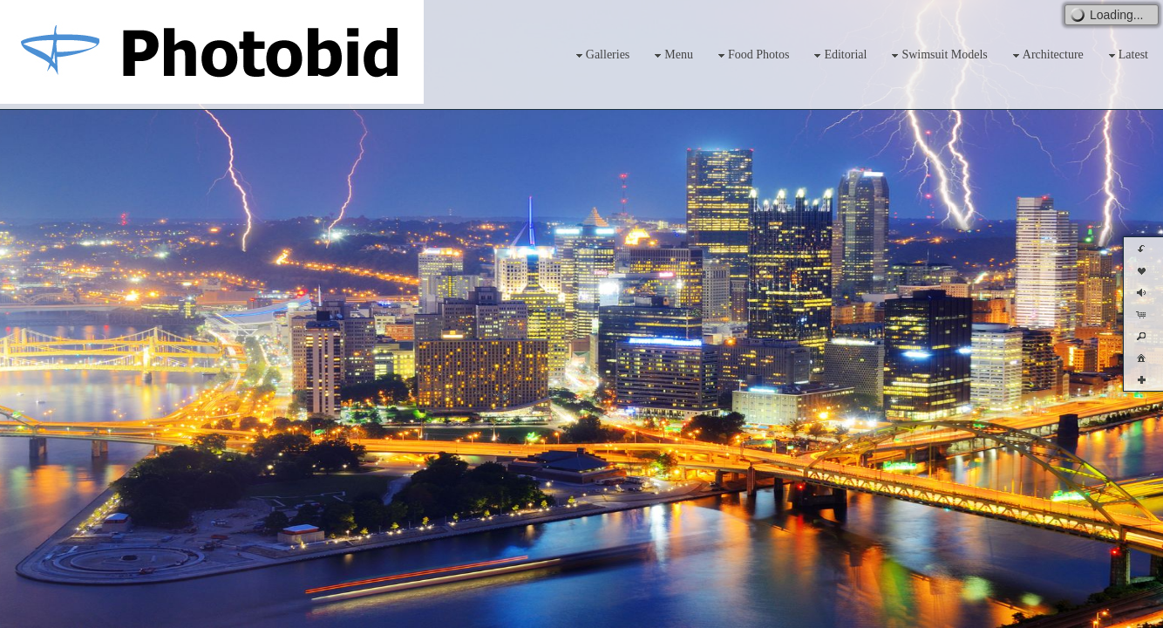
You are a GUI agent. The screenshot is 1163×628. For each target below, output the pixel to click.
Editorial (838, 55)
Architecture (1046, 55)
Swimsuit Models (937, 55)
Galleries (601, 55)
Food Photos (751, 55)
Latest (1126, 55)
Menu (671, 55)
